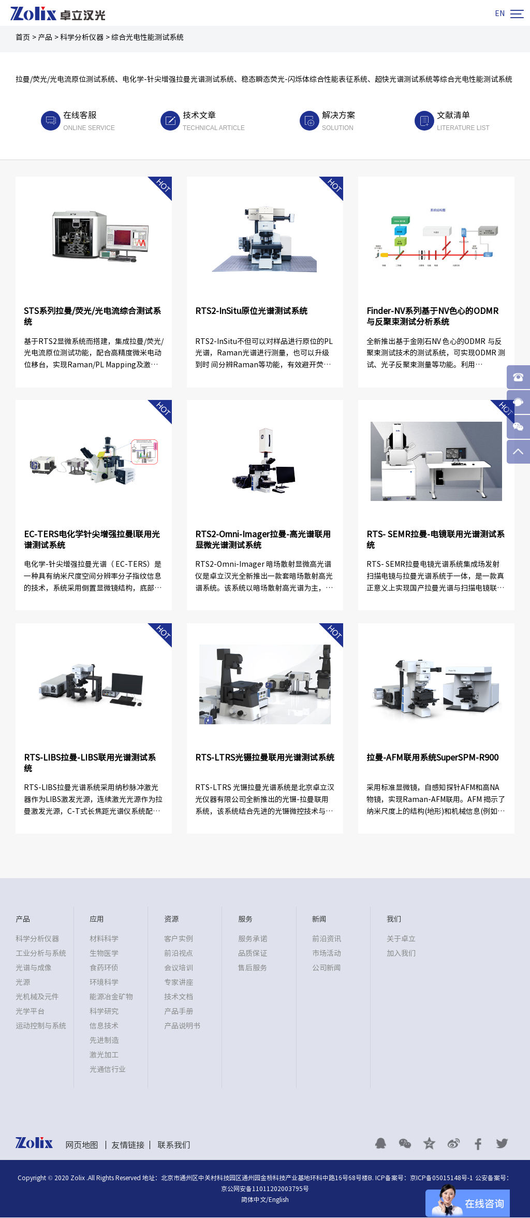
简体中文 (253, 1200)
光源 (23, 982)
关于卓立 (401, 939)
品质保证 (252, 953)
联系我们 (173, 1145)
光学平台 (30, 1011)
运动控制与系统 (41, 1026)
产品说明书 (182, 1026)
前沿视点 (178, 953)
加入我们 (401, 953)
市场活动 (326, 953)
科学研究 (104, 1011)
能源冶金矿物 (111, 997)
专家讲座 (178, 982)
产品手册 (178, 1011)
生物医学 (104, 953)
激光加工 (104, 1055)
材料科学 (104, 939)
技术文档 (178, 997)
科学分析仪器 (82, 37)
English (279, 1200)
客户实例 (178, 939)
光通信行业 (108, 1069)
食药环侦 (104, 968)
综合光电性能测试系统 (147, 37)
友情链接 (127, 1145)
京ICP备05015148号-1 (441, 1178)
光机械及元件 (37, 997)
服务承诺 (252, 939)
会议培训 (178, 968)
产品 (45, 37)
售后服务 (252, 968)
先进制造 (104, 1040)
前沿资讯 (326, 939)
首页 (23, 37)
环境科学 (104, 982)
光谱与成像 (34, 968)
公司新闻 (326, 968)
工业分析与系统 (41, 953)
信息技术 (104, 1026)
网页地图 (81, 1145)
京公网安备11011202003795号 (265, 1189)
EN (500, 13)
